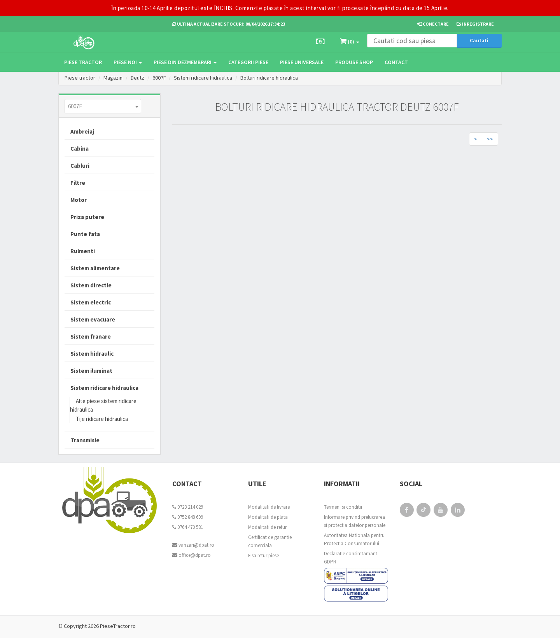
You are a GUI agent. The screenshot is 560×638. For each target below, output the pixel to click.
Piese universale (302, 62)
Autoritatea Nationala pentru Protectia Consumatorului (354, 539)
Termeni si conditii (343, 507)
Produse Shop (354, 62)
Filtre (77, 182)
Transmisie (85, 440)
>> (490, 139)
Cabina (79, 148)
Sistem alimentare (95, 268)
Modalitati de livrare (269, 507)
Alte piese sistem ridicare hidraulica (103, 405)
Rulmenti (82, 251)
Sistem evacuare (92, 319)
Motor (78, 199)
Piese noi (128, 62)
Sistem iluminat (91, 370)
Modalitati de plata (268, 517)
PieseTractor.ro (118, 625)
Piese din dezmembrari (185, 62)
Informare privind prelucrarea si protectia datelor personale (354, 521)
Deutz (137, 77)
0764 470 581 (187, 527)
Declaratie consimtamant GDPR (350, 557)
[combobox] (103, 106)
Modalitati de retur (267, 527)
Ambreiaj (82, 131)
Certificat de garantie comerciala (270, 541)
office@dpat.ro (191, 555)
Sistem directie (91, 285)
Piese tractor (83, 62)
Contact (396, 62)
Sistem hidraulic (92, 353)
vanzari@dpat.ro (193, 545)
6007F (159, 77)
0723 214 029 (187, 507)
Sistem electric (90, 302)
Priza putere (87, 217)
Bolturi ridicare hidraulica (270, 77)
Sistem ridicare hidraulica (203, 77)
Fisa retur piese (263, 555)
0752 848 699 (187, 517)
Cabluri (79, 165)
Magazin (112, 77)
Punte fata (85, 234)
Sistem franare (90, 336)
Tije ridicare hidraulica (102, 418)
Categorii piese (248, 62)
